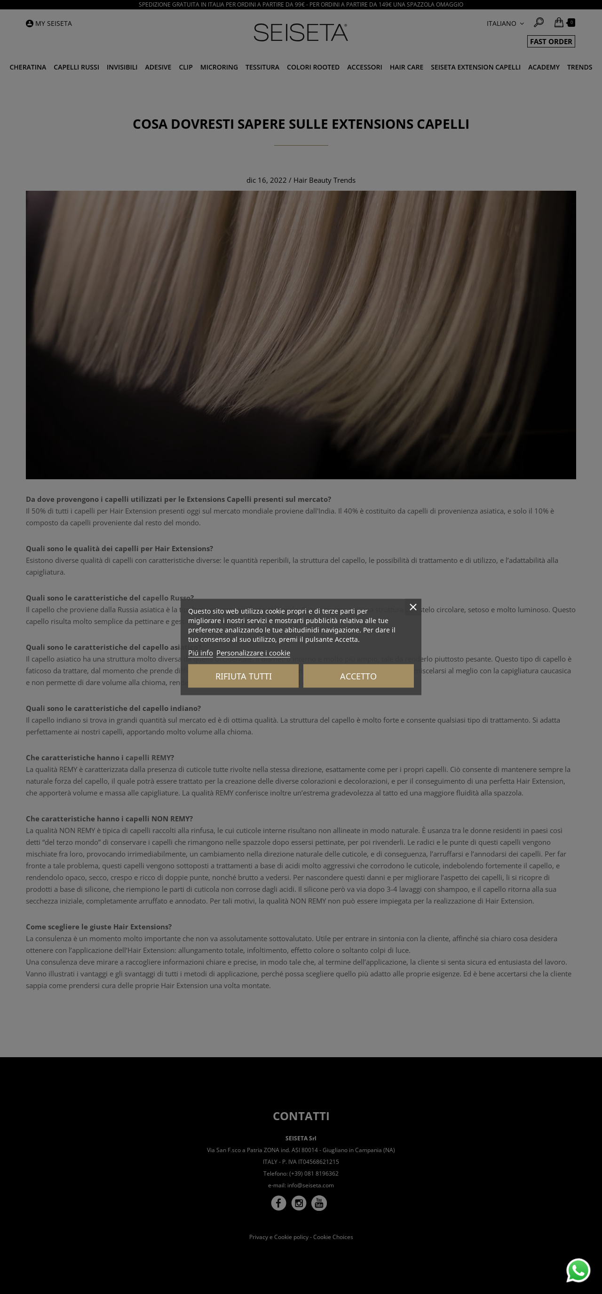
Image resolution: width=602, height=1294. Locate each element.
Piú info (200, 652)
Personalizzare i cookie (253, 652)
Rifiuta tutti (243, 676)
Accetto (358, 676)
